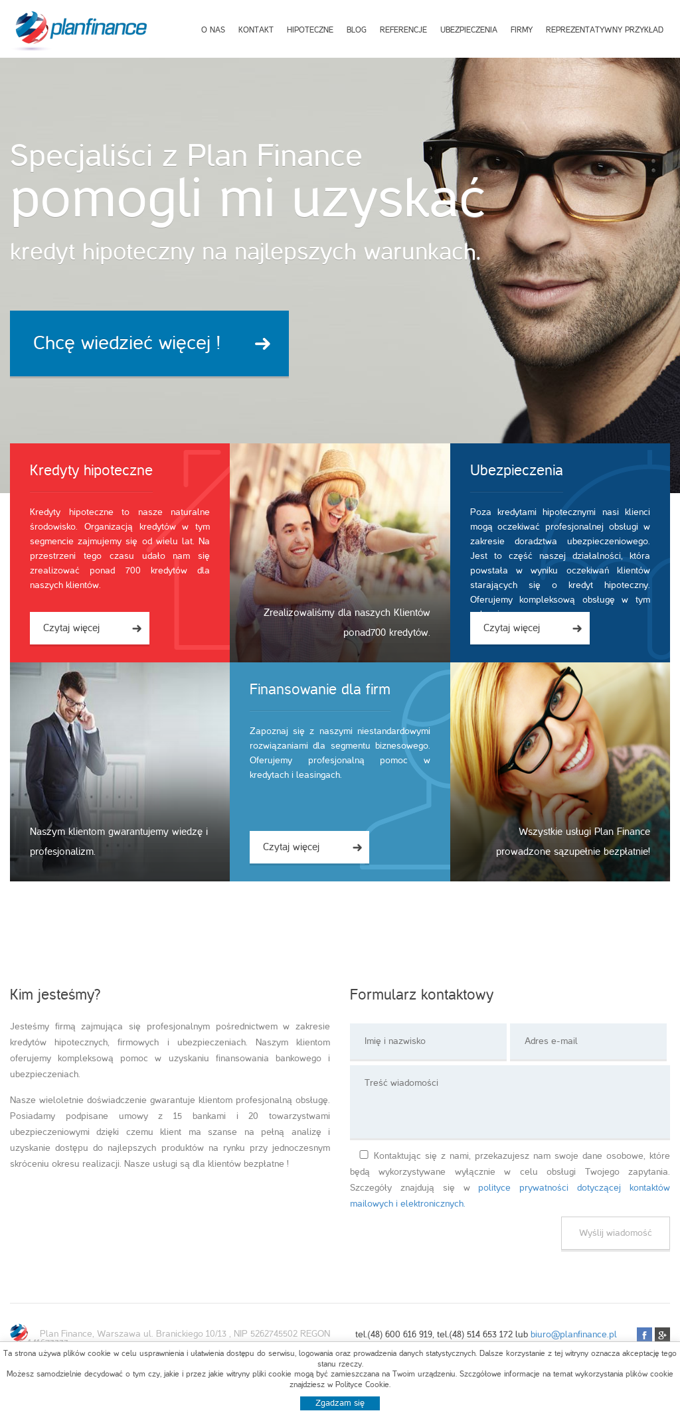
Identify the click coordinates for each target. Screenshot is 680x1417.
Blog (357, 30)
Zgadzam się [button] (340, 1403)
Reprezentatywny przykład (604, 30)
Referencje (403, 30)
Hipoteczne (310, 30)
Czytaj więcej (71, 628)
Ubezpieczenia (468, 30)
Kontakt (256, 30)
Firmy (522, 30)
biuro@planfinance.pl (574, 1334)
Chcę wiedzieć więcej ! (126, 343)
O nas (213, 30)
